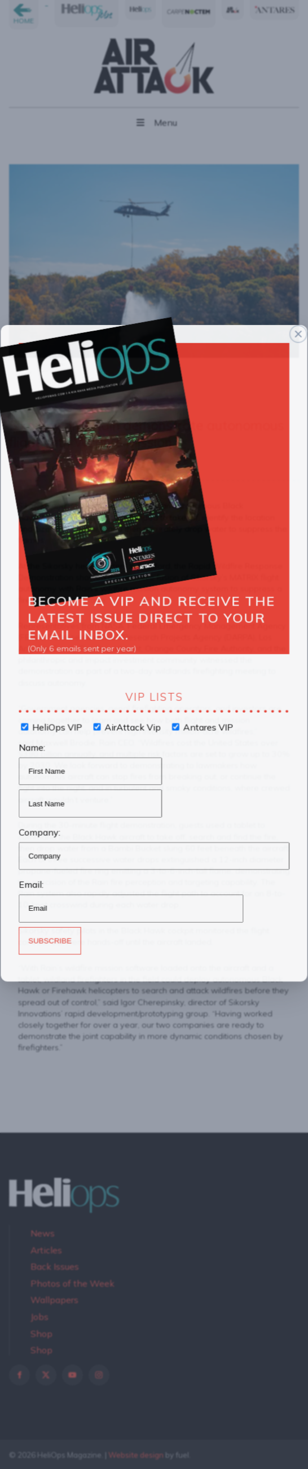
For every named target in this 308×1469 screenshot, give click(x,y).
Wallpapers (54, 1299)
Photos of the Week (72, 1283)
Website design (136, 1454)
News (42, 1233)
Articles (46, 1250)
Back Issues (54, 1266)
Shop (41, 1333)
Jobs (39, 1316)
